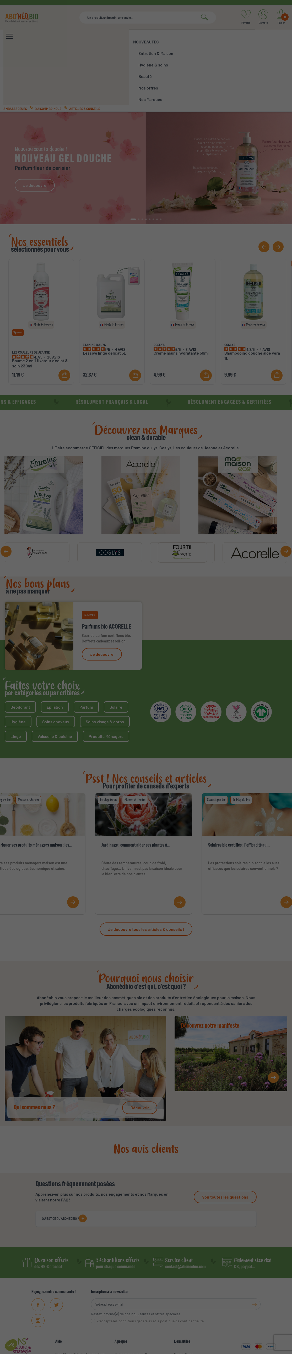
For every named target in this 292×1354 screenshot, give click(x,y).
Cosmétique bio (216, 744)
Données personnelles (73, 1322)
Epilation (55, 650)
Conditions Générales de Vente (80, 1298)
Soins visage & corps (105, 665)
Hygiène (18, 665)
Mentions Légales (69, 1306)
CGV (132, 1349)
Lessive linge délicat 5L (104, 296)
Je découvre (34, 129)
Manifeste (123, 1306)
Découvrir (140, 1051)
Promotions (183, 1298)
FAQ (58, 1314)
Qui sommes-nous (48, 52)
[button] (133, 163)
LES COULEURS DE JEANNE (31, 296)
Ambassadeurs (15, 52)
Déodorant (20, 650)
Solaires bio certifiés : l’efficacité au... (239, 789)
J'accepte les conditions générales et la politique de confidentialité (150, 1265)
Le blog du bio (108, 744)
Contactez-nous (68, 1330)
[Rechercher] (147, 18)
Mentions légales (153, 1349)
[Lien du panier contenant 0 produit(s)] (281, 17)
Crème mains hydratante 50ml (181, 296)
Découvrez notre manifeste (210, 970)
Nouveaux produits (189, 1306)
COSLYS (159, 288)
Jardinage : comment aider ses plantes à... (135, 789)
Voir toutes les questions (225, 1140)
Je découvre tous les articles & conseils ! (146, 873)
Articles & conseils (84, 52)
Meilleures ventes (188, 1314)
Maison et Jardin (28, 744)
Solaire (116, 650)
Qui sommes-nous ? (131, 1298)
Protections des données (212, 1349)
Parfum (86, 650)
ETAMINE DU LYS (94, 288)
